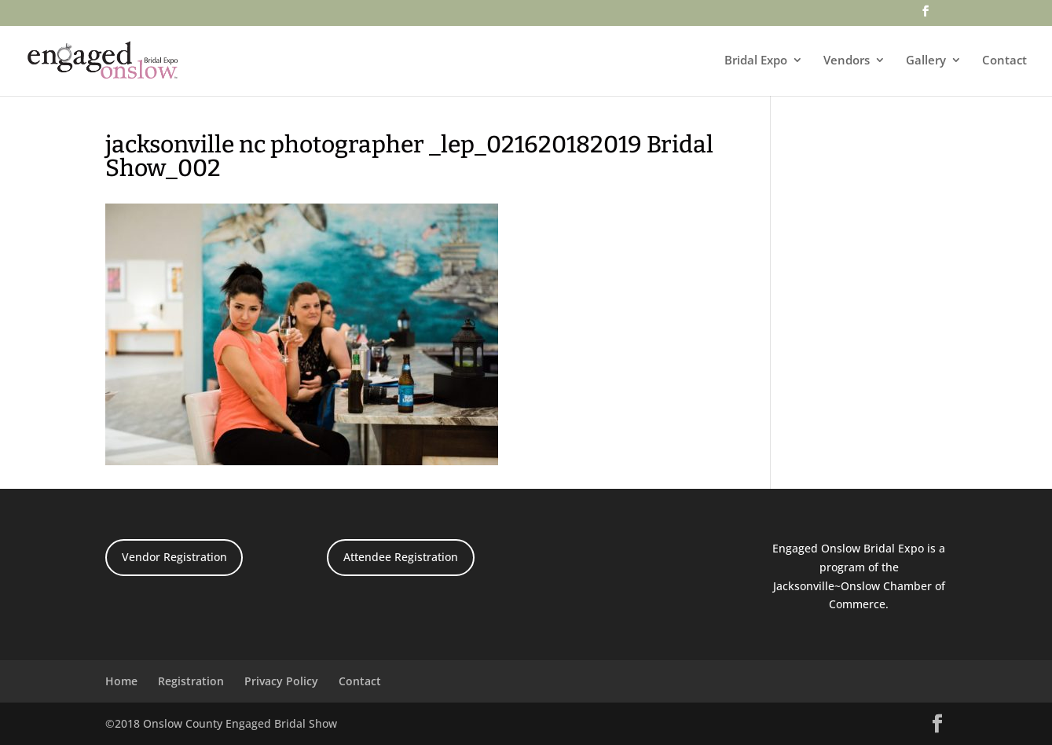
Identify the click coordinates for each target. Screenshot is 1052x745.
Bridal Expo (755, 61)
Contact (1004, 61)
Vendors (846, 61)
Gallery (926, 61)
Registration (191, 680)
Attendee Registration (400, 556)
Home (121, 680)
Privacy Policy (281, 680)
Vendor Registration (174, 556)
